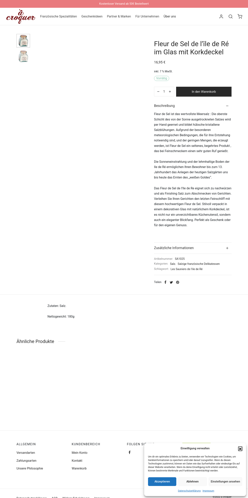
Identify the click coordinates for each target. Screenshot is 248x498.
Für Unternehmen (147, 16)
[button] (240, 448)
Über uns (170, 16)
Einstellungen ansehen (225, 481)
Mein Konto (79, 453)
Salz (172, 264)
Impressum (208, 490)
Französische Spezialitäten (58, 16)
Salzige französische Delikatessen (199, 264)
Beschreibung (164, 106)
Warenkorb (79, 468)
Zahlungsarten (26, 460)
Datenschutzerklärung (189, 490)
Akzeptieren (162, 481)
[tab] (193, 105)
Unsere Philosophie (29, 468)
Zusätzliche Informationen (174, 248)
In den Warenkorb (204, 92)
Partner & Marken (119, 16)
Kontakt (77, 460)
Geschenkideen (91, 16)
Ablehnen (192, 481)
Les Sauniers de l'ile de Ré (186, 269)
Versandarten (25, 453)
